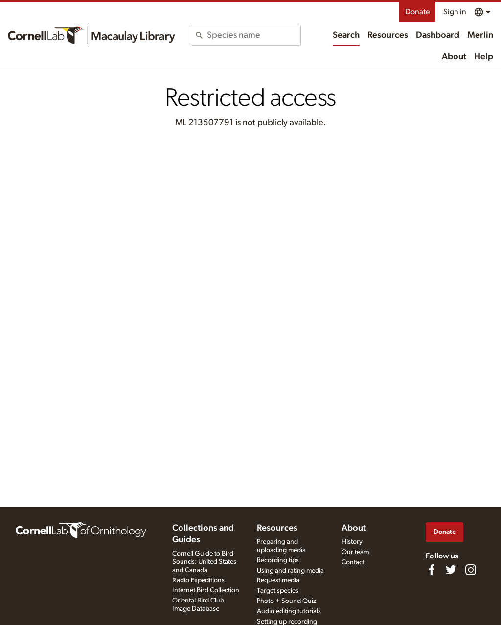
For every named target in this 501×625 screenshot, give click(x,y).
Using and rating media (290, 570)
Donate (417, 12)
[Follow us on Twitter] (451, 570)
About (454, 56)
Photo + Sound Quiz (286, 601)
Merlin (480, 35)
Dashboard (437, 35)
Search (346, 35)
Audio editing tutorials (289, 611)
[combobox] (253, 35)
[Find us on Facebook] (431, 570)
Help (483, 56)
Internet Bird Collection (205, 590)
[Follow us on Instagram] (471, 570)
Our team (355, 552)
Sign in (454, 12)
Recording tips (278, 560)
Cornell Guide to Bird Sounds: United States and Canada (204, 562)
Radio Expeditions (198, 580)
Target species (277, 590)
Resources (387, 35)
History (352, 541)
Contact (353, 562)
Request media (278, 580)
